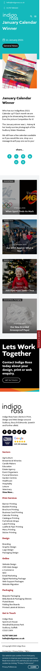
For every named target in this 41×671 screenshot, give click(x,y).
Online (5, 558)
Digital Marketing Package (14, 578)
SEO (4, 573)
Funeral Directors (10, 475)
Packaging (7, 590)
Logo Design (8, 550)
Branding (6, 544)
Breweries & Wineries (11, 460)
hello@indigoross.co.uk (15, 2)
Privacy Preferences (9, 667)
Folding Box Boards (11, 604)
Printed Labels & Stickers (13, 607)
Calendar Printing (10, 515)
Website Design (9, 564)
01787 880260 (12, 8)
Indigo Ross (21, 646)
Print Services (9, 498)
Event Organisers (10, 472)
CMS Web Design (10, 567)
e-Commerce (8, 570)
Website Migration (10, 584)
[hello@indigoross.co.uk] (4, 2)
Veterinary (7, 489)
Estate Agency (8, 469)
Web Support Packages (13, 581)
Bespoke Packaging (11, 596)
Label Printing (8, 524)
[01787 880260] (4, 8)
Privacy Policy (18, 651)
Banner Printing (9, 504)
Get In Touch (9, 613)
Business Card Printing (12, 512)
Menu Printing (8, 529)
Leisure (5, 486)
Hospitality (7, 483)
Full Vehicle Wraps (10, 521)
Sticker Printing (9, 532)
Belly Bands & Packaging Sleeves (16, 599)
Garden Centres (9, 478)
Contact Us (6, 651)
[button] (31, 16)
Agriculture (7, 458)
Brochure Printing (10, 509)
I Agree (33, 667)
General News (11, 45)
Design (5, 538)
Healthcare (7, 481)
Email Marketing (9, 575)
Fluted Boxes (8, 601)
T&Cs (27, 651)
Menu (35, 16)
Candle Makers (9, 463)
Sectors (6, 452)
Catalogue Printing (10, 518)
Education (7, 466)
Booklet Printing (9, 506)
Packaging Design (10, 552)
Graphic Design (9, 547)
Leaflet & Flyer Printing (12, 526)
